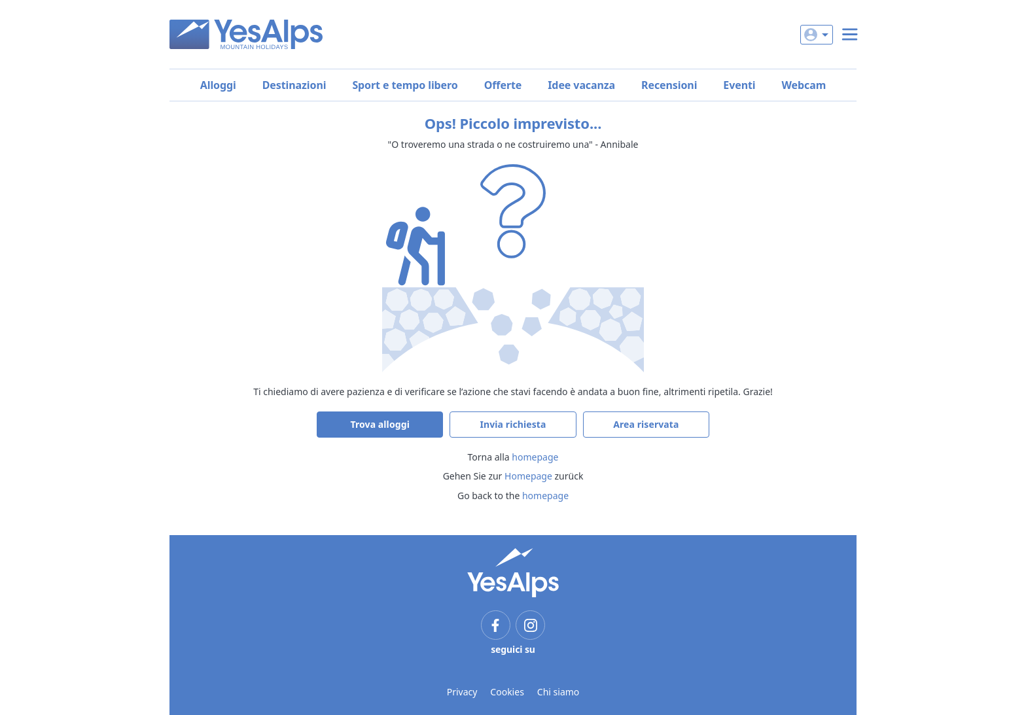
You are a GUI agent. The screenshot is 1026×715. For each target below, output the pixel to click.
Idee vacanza (581, 85)
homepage (535, 457)
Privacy (462, 692)
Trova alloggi (380, 424)
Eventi (739, 85)
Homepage (528, 476)
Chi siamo (558, 692)
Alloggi (218, 85)
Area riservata (646, 424)
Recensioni (669, 85)
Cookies (506, 692)
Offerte (503, 85)
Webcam (804, 85)
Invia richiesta (513, 424)
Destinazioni (294, 85)
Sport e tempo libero (404, 85)
